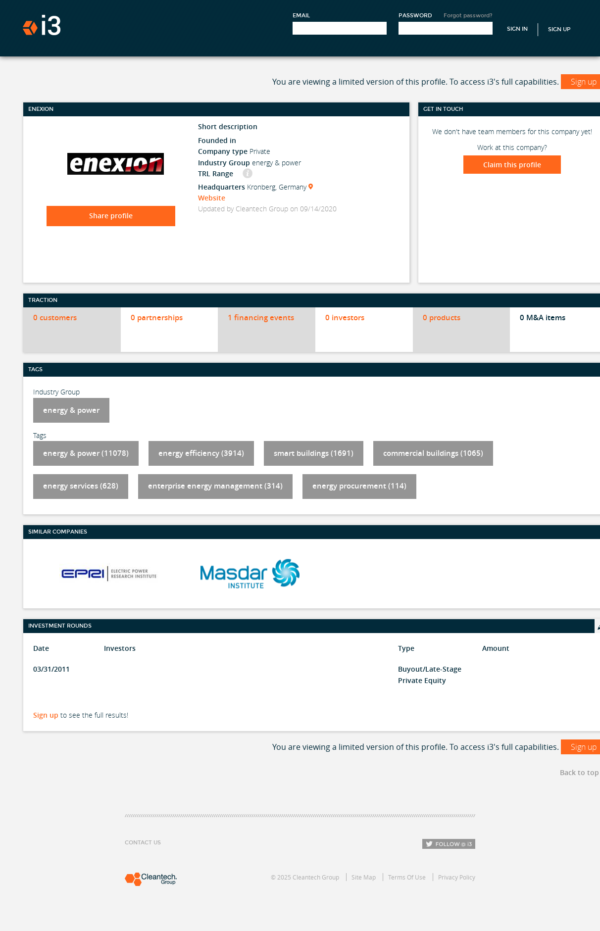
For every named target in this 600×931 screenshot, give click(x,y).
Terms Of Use (407, 877)
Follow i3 (448, 844)
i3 (41, 25)
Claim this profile (512, 164)
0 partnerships (157, 317)
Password (415, 15)
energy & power (71, 410)
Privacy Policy (456, 877)
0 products (441, 317)
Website (211, 197)
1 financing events (261, 317)
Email (301, 15)
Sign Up (559, 29)
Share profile (111, 215)
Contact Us (143, 842)
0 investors (344, 317)
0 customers (55, 317)
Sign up (45, 715)
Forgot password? (468, 15)
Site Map (363, 877)
